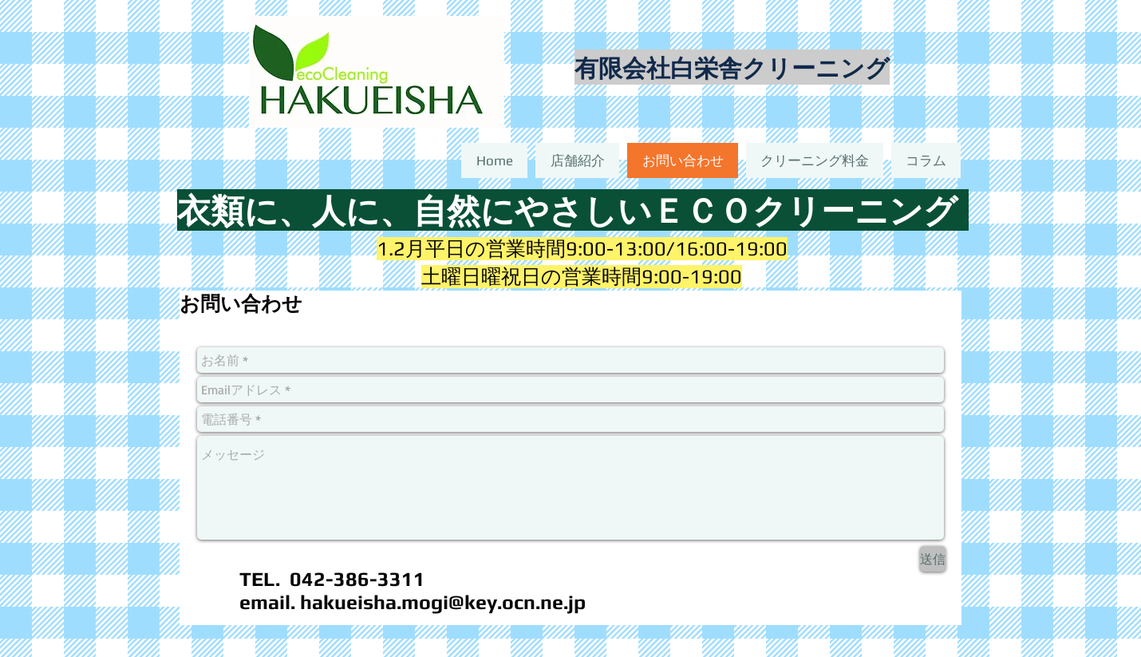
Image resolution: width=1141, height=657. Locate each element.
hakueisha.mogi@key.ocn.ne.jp (443, 602)
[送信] (933, 559)
